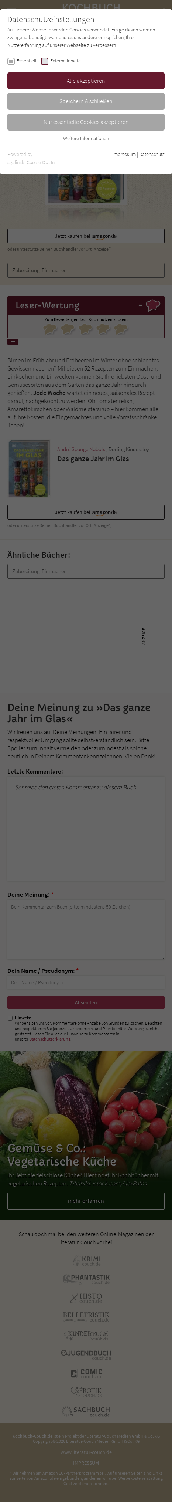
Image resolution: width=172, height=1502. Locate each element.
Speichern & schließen (86, 101)
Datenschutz (152, 154)
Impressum (124, 154)
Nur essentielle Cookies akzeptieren (86, 121)
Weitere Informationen (86, 138)
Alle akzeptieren (86, 80)
